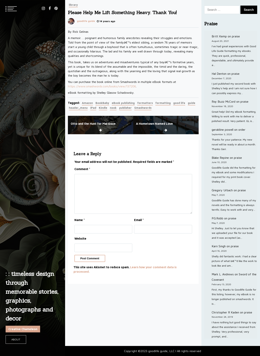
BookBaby (102, 102)
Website (80, 238)
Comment (82, 169)
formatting (163, 102)
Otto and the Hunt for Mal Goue (93, 123)
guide (191, 102)
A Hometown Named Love (154, 123)
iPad (93, 107)
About (15, 339)
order (241, 129)
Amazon (87, 102)
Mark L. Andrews (223, 274)
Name (79, 220)
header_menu (78, 107)
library (73, 4)
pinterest (56, 8)
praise (236, 36)
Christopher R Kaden (225, 312)
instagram (43, 8)
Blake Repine (220, 157)
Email (139, 220)
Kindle (103, 107)
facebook (50, 8)
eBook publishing (123, 102)
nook (113, 107)
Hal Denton (219, 73)
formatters (145, 102)
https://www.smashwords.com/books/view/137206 (102, 86)
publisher (125, 107)
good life (179, 102)
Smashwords (142, 107)
